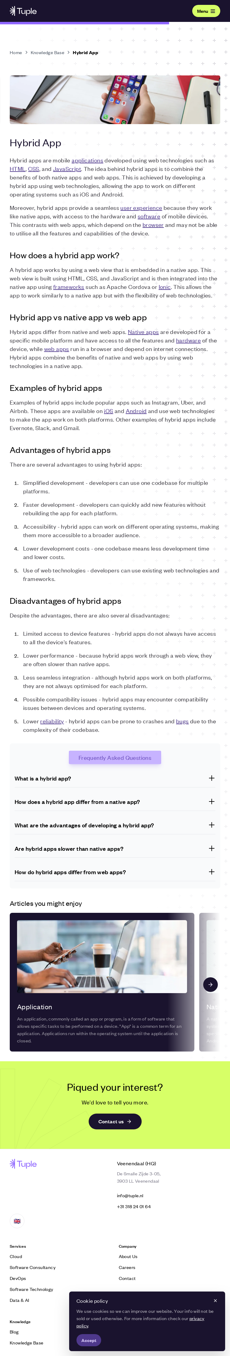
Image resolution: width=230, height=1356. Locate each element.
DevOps (18, 1278)
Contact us (115, 1121)
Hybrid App (85, 52)
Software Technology (31, 1289)
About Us (128, 1256)
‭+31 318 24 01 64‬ (134, 1206)
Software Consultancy (32, 1267)
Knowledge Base (48, 52)
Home (16, 52)
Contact (127, 1278)
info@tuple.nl (130, 1195)
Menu (206, 11)
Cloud (16, 1256)
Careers (127, 1267)
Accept (88, 1340)
